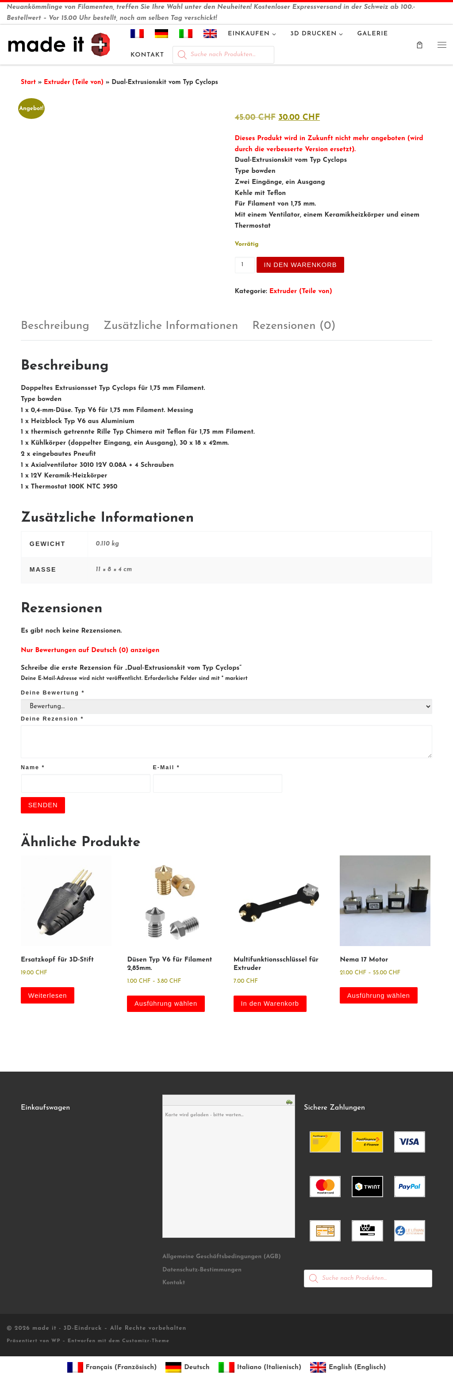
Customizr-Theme (145, 1342)
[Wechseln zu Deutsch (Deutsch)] (187, 1368)
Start (28, 82)
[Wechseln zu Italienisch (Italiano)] (260, 1368)
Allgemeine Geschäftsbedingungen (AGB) (221, 1257)
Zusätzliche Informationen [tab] (171, 326)
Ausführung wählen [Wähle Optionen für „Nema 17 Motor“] (379, 996)
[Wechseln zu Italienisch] (186, 35)
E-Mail (166, 767)
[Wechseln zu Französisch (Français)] (112, 1368)
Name (33, 767)
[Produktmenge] (245, 265)
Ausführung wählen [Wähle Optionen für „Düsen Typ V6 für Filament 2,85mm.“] (166, 1004)
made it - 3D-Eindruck (67, 1329)
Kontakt (173, 1283)
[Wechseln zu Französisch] (137, 35)
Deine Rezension (52, 719)
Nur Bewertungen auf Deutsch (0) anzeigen (90, 650)
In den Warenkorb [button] (271, 1004)
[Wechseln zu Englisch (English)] (348, 1368)
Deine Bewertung (52, 693)
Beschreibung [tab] (55, 326)
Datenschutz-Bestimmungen (202, 1271)
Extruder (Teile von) (74, 82)
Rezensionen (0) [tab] (294, 326)
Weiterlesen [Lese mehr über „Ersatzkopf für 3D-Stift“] (48, 996)
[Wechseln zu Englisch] (210, 35)
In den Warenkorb (301, 264)
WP (56, 1342)
